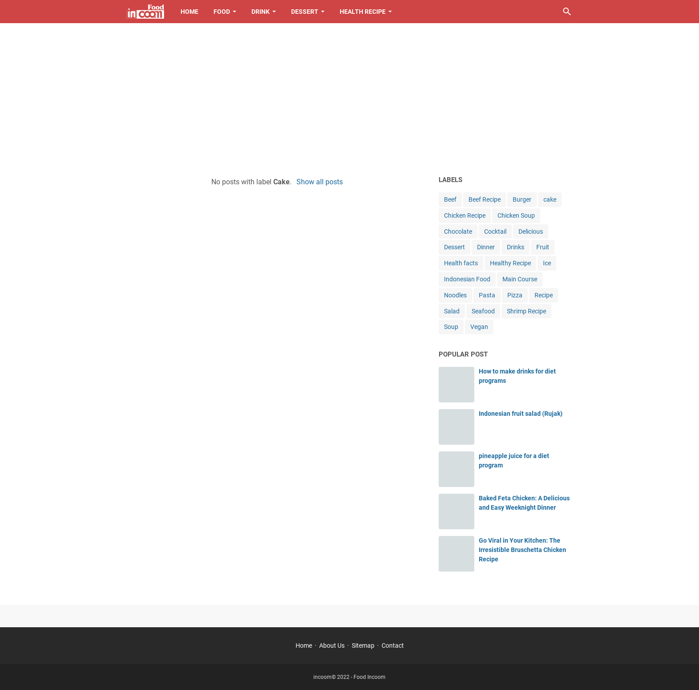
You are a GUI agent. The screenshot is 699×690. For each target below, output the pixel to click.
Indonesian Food (467, 279)
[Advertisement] (349, 99)
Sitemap (363, 645)
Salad (452, 311)
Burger (522, 199)
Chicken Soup (516, 215)
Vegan (479, 326)
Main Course (519, 279)
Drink (260, 11)
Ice (547, 263)
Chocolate (458, 231)
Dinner (486, 247)
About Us (332, 645)
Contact (393, 645)
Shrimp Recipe (526, 311)
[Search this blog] (567, 11)
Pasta (487, 295)
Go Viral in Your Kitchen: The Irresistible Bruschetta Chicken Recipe (522, 550)
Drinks (515, 247)
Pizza (514, 295)
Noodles (455, 295)
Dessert (304, 11)
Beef (450, 199)
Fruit (542, 247)
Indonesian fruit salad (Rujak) (521, 413)
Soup (451, 326)
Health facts (461, 263)
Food (222, 11)
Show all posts (319, 182)
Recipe (544, 295)
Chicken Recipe (464, 215)
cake (549, 199)
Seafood (483, 311)
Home (189, 11)
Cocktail (495, 231)
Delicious (530, 231)
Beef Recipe (485, 199)
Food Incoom (370, 677)
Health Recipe (363, 11)
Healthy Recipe (510, 263)
